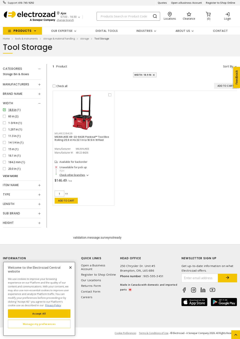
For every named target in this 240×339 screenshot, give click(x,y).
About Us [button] (183, 31)
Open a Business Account (186, 2)
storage (84, 38)
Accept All (39, 313)
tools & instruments (26, 38)
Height (8, 223)
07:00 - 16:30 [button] (69, 16)
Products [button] (22, 31)
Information (14, 258)
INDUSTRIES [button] (144, 31)
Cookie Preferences (125, 333)
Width (8, 103)
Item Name (11, 185)
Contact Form (90, 291)
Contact (220, 31)
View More (10, 176)
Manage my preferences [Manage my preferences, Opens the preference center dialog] (39, 324)
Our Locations (91, 280)
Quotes (162, 2)
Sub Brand (11, 213)
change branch (65, 20)
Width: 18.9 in (142, 74)
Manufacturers (16, 84)
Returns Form (91, 286)
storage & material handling (59, 38)
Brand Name (13, 94)
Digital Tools (107, 31)
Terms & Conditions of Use (153, 333)
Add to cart (66, 200)
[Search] (128, 16)
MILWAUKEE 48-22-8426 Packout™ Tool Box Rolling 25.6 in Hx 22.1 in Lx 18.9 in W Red (82, 138)
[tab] (22, 68)
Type (6, 194)
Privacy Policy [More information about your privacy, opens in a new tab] (53, 305)
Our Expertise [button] (62, 31)
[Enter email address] (199, 278)
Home (6, 38)
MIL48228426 (64, 133)
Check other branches (72, 175)
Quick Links (91, 258)
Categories (12, 69)
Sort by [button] (228, 66)
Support (13, 2)
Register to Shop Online (220, 2)
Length (8, 204)
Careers (87, 297)
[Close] (70, 267)
